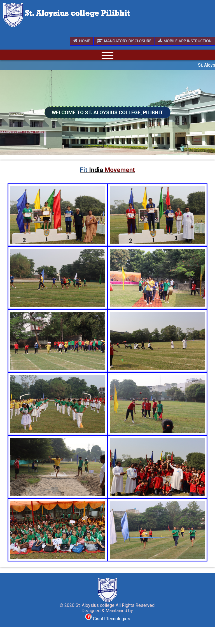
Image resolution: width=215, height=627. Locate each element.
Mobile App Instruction (185, 41)
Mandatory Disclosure (124, 41)
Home (81, 41)
